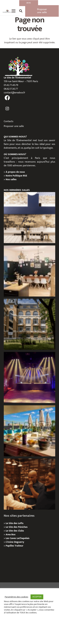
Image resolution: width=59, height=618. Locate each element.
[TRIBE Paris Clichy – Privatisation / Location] (29, 430)
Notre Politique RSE (16, 176)
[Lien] (7, 10)
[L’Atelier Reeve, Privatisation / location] (29, 271)
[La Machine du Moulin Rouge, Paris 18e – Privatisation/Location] (29, 377)
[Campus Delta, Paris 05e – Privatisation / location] (29, 324)
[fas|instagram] (7, 108)
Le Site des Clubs (15, 531)
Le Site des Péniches (17, 527)
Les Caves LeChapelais (17, 538)
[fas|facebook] (7, 98)
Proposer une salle (14, 126)
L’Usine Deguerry (15, 542)
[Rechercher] (20, 11)
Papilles (10, 546)
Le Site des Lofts (14, 523)
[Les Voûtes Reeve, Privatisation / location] (29, 217)
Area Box (10, 534)
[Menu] (13, 11)
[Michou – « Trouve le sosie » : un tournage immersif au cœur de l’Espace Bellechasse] (29, 484)
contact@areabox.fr (14, 93)
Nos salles (11, 179)
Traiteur (19, 546)
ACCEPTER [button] (36, 596)
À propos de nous (15, 172)
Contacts (8, 121)
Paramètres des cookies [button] (16, 597)
